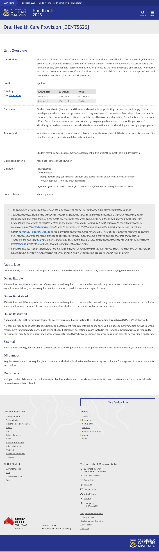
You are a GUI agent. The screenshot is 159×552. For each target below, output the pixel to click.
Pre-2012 (10, 449)
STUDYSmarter (40, 227)
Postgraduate (12, 420)
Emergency (89, 503)
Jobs (8, 480)
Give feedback (116, 402)
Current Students (14, 468)
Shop (84, 438)
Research (86, 420)
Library (42, 239)
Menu (152, 13)
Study (85, 416)
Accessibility (86, 524)
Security (87, 498)
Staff (8, 472)
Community (87, 423)
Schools (86, 427)
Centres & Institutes (91, 431)
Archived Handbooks (15, 453)
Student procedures (15, 442)
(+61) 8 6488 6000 (92, 475)
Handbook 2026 (28, 2)
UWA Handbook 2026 (14, 411)
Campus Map (90, 489)
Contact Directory (14, 476)
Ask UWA (88, 484)
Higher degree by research (18, 423)
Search (143, 13)
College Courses (13, 435)
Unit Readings (18, 243)
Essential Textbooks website (35, 231)
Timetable (15, 95)
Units (41, 2)
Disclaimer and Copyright (92, 521)
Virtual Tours (90, 494)
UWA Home (9, 2)
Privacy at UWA (87, 517)
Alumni (85, 435)
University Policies (14, 446)
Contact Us (89, 480)
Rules (8, 438)
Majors (9, 427)
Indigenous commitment (91, 513)
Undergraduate (13, 416)
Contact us (11, 457)
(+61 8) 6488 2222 (92, 506)
